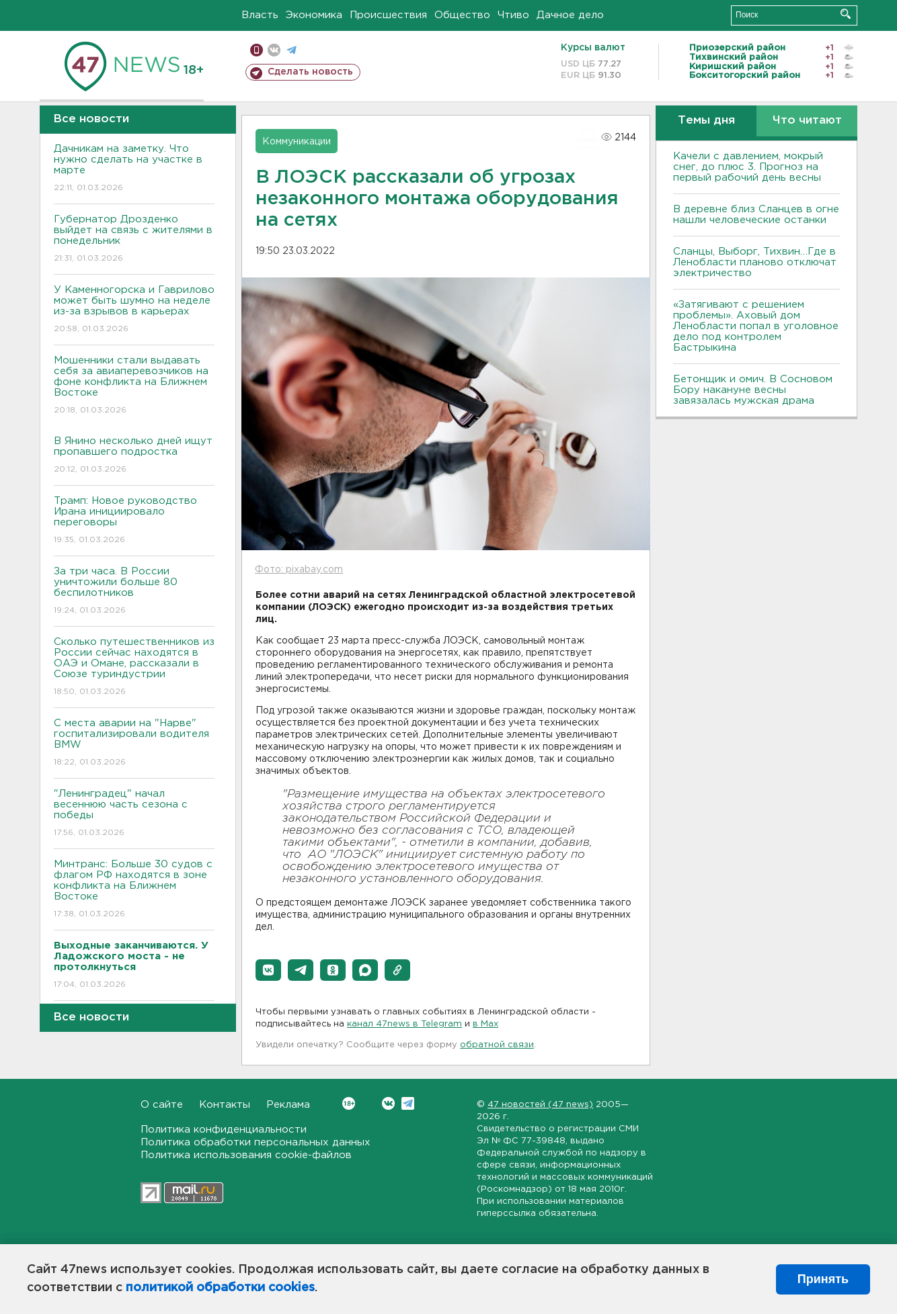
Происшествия (388, 15)
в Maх (485, 1024)
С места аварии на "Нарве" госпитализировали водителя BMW (134, 743)
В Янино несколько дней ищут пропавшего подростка (134, 456)
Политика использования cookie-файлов (246, 1155)
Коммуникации (296, 142)
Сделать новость (310, 72)
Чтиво (513, 15)
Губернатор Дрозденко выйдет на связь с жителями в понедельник (134, 239)
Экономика (314, 15)
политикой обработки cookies (220, 1287)
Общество (462, 15)
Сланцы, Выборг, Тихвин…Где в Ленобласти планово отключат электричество (754, 262)
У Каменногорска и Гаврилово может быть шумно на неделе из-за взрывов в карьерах (134, 310)
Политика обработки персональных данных (255, 1142)
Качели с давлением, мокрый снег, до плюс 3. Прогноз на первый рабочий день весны (748, 167)
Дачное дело (570, 15)
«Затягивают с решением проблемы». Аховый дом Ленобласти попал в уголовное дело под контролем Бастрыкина (755, 326)
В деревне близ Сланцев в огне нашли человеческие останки (756, 214)
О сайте (162, 1104)
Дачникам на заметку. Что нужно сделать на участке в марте (134, 168)
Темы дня (706, 121)
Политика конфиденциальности (224, 1129)
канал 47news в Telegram (404, 1024)
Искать (846, 14)
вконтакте (274, 50)
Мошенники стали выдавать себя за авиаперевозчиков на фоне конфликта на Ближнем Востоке (134, 386)
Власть (259, 15)
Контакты (224, 1104)
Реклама (288, 1104)
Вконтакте (348, 1103)
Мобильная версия (256, 50)
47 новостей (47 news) (540, 1104)
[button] (268, 970)
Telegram (407, 1103)
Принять (823, 1279)
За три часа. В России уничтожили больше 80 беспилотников (134, 591)
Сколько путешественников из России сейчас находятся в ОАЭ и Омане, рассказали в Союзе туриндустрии (134, 667)
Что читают (807, 121)
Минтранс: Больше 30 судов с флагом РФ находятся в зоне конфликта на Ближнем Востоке (134, 890)
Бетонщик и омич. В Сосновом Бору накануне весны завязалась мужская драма (752, 390)
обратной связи (497, 1045)
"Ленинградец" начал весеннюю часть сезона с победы (134, 813)
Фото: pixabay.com (299, 570)
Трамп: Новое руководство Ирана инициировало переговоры (134, 520)
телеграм (291, 50)
